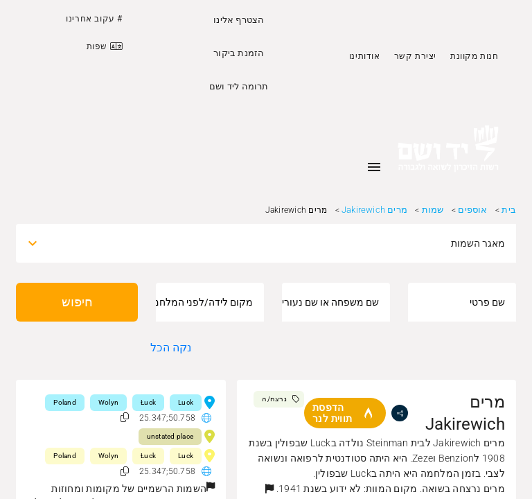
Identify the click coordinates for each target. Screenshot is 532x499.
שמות (433, 209)
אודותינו (364, 56)
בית (509, 209)
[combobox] (278, 243)
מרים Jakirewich (374, 209)
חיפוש (77, 302)
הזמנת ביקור (238, 53)
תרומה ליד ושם (239, 86)
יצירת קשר (415, 56)
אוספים (472, 209)
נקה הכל (170, 347)
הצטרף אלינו (238, 20)
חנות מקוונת (474, 56)
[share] (399, 413)
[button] (269, 488)
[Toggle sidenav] (374, 167)
